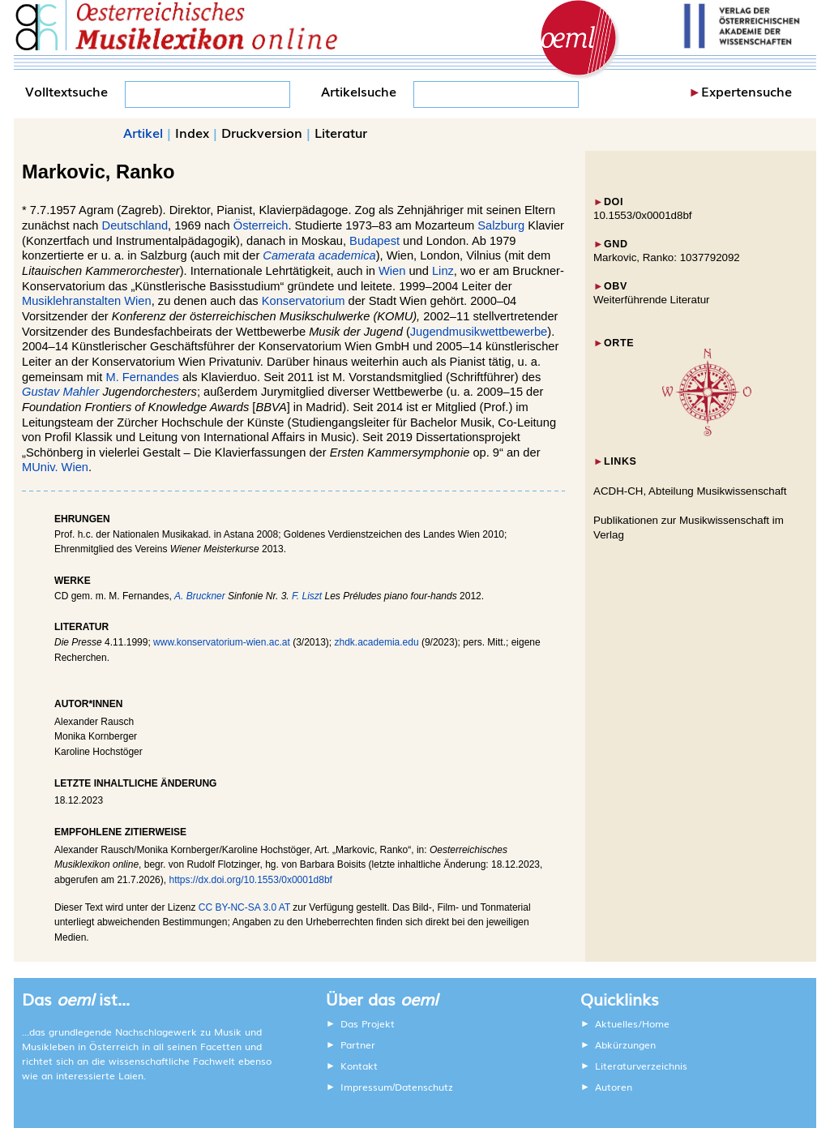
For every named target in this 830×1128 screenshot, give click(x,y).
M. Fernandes (141, 377)
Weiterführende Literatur (651, 300)
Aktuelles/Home (632, 1023)
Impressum (366, 1086)
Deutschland (135, 225)
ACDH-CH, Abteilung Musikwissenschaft (690, 491)
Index (192, 132)
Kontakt (359, 1065)
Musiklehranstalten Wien (87, 300)
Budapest (374, 240)
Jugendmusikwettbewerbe (478, 331)
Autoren (613, 1086)
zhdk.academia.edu (377, 642)
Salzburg (500, 225)
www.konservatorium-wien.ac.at (221, 642)
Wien (392, 270)
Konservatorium (303, 300)
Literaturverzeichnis (641, 1065)
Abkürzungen (625, 1044)
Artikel (143, 132)
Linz (443, 270)
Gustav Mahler (60, 391)
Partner (357, 1044)
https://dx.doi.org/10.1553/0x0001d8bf (250, 880)
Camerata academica (319, 255)
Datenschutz (424, 1086)
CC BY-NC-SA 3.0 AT (244, 907)
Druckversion (261, 132)
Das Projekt (367, 1023)
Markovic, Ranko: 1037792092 (666, 257)
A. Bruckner (199, 596)
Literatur (340, 132)
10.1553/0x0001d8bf (642, 215)
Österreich (261, 225)
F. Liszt (307, 596)
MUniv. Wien (55, 467)
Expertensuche (746, 91)
